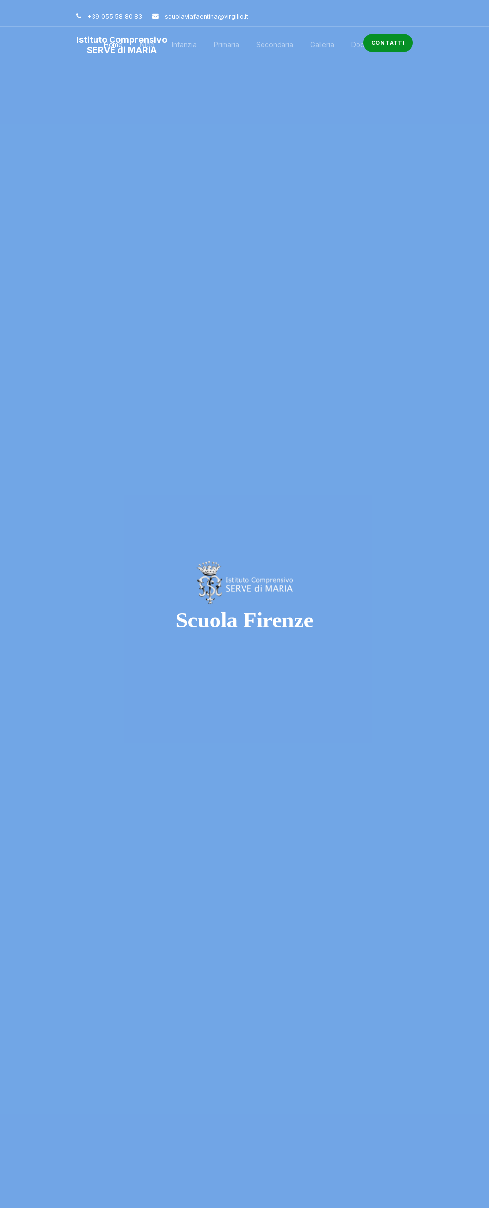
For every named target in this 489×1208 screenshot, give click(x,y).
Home (113, 44)
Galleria (322, 44)
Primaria (226, 44)
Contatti (388, 42)
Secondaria (274, 44)
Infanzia (184, 44)
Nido (147, 44)
